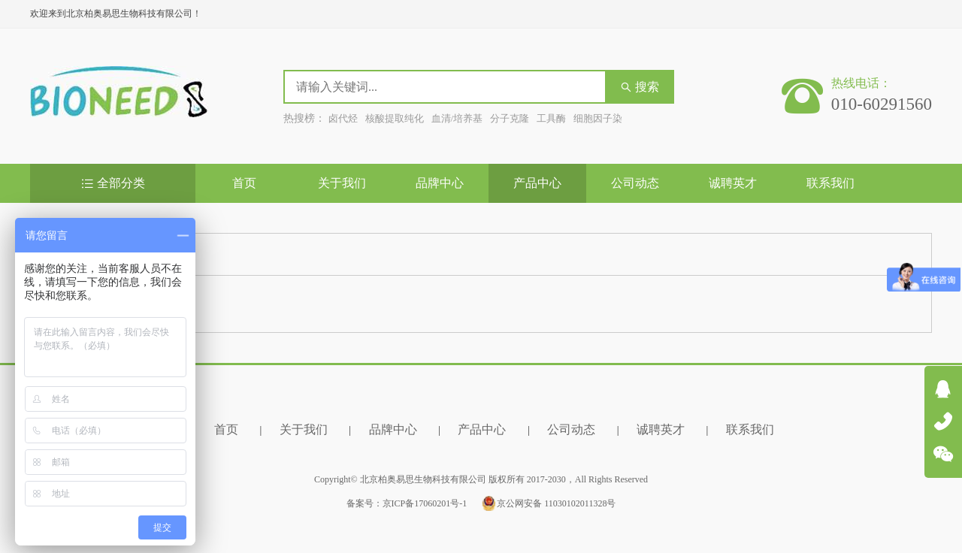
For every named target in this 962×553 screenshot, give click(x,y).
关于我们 (342, 183)
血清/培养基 (457, 118)
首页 (244, 183)
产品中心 (537, 183)
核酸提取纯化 (394, 118)
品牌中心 (440, 183)
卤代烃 (343, 118)
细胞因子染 (597, 118)
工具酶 (551, 118)
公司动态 (635, 183)
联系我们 (830, 183)
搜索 (639, 87)
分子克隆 (509, 118)
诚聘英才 (733, 183)
